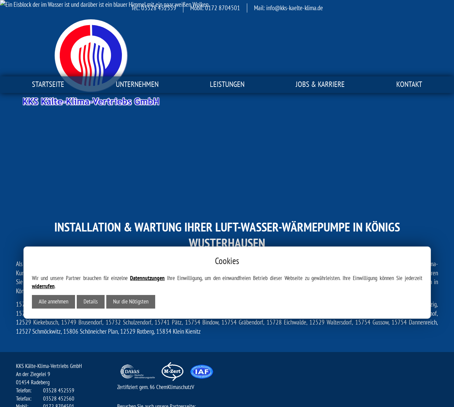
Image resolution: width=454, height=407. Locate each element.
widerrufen (43, 207)
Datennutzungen (147, 199)
